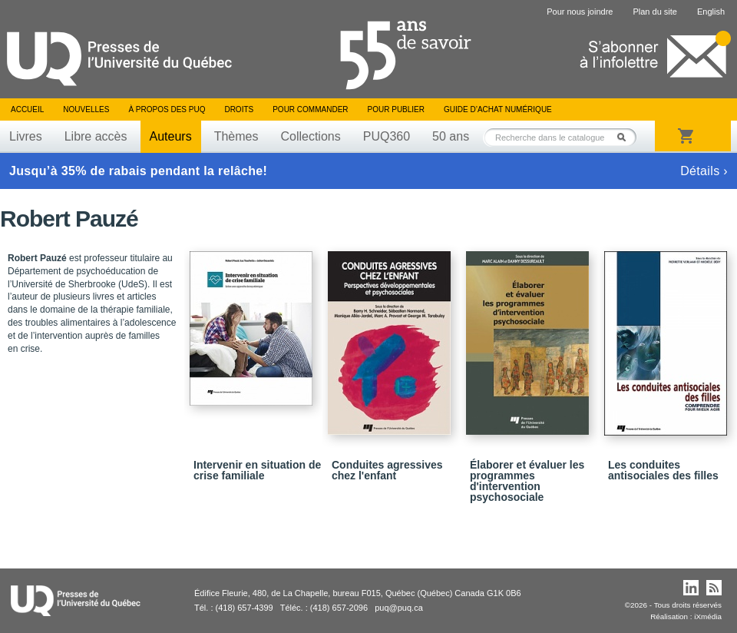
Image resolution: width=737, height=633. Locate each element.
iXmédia (708, 616)
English (711, 11)
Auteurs (171, 136)
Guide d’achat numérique (498, 109)
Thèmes (236, 136)
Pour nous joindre (580, 11)
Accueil (27, 109)
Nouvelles (86, 109)
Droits (238, 109)
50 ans (450, 136)
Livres (25, 136)
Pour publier (396, 109)
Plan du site (654, 11)
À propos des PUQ (166, 109)
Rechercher (625, 137)
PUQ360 (386, 136)
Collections (310, 136)
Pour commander (310, 109)
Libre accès (95, 136)
